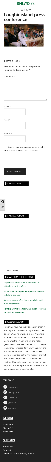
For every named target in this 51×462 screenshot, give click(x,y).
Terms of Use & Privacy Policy (18, 453)
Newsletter (8, 431)
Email (7, 120)
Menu (27, 9)
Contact (7, 450)
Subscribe (8, 424)
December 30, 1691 (15, 322)
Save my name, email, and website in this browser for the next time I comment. (24, 148)
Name (7, 107)
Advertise (8, 446)
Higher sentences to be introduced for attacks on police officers (21, 284)
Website (8, 133)
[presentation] (22, 161)
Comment (9, 77)
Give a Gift (8, 428)
